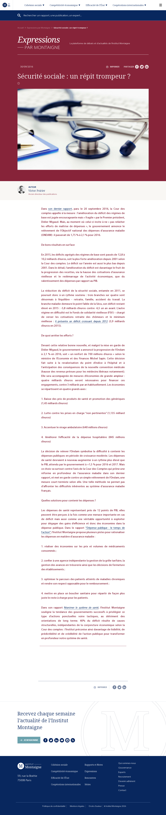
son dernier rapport (60, 208)
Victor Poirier (36, 190)
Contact (122, 790)
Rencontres (90, 777)
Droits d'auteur (95, 806)
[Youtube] (62, 740)
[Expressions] (38, 42)
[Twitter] (142, 67)
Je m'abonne (31, 740)
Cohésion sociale (59, 764)
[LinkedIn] (147, 67)
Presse (121, 785)
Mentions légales (77, 806)
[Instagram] (67, 740)
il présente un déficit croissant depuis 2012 (81, 321)
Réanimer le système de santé (81, 607)
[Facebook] (137, 67)
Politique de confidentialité (53, 806)
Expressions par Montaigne (38, 28)
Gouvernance (124, 767)
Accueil (20, 28)
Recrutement (124, 776)
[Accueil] (6, 5)
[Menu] (159, 5)
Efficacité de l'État (60, 777)
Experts (122, 772)
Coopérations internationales (66, 784)
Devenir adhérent (126, 781)
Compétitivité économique (64, 771)
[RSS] (73, 740)
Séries (88, 784)
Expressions (91, 771)
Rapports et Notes (94, 764)
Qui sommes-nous (127, 763)
